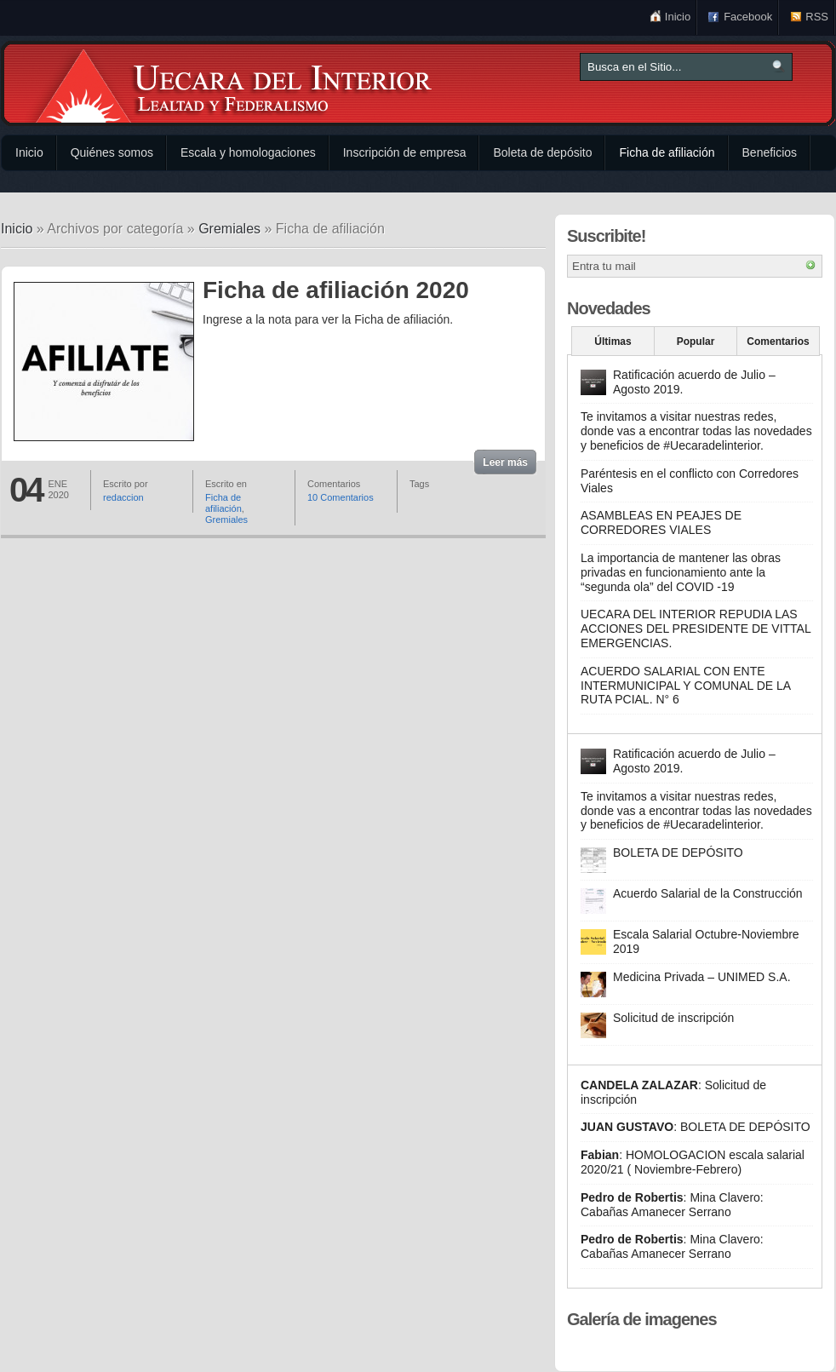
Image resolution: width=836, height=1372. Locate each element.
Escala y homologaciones (248, 152)
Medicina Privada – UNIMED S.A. (702, 977)
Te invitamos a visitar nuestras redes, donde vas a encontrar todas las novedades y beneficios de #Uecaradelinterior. (696, 431)
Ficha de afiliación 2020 (336, 290)
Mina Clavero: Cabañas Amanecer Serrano (672, 1205)
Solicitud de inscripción (673, 1018)
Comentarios (778, 341)
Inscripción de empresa (405, 152)
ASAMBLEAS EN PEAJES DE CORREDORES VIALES (661, 522)
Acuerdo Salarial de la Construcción (708, 893)
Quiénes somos (112, 152)
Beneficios (770, 152)
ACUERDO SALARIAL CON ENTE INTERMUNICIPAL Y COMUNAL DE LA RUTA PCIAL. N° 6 (685, 685)
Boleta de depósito (542, 152)
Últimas (612, 341)
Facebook (748, 16)
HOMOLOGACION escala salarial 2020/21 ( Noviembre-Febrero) (693, 1162)
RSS (816, 16)
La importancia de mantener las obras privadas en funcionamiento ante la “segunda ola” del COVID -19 (681, 572)
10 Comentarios (340, 497)
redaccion (123, 497)
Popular (696, 341)
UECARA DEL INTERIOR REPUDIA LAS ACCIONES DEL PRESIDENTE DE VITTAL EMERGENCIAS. (695, 628)
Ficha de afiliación (666, 152)
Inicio (677, 16)
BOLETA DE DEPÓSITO (678, 852)
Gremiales (229, 228)
